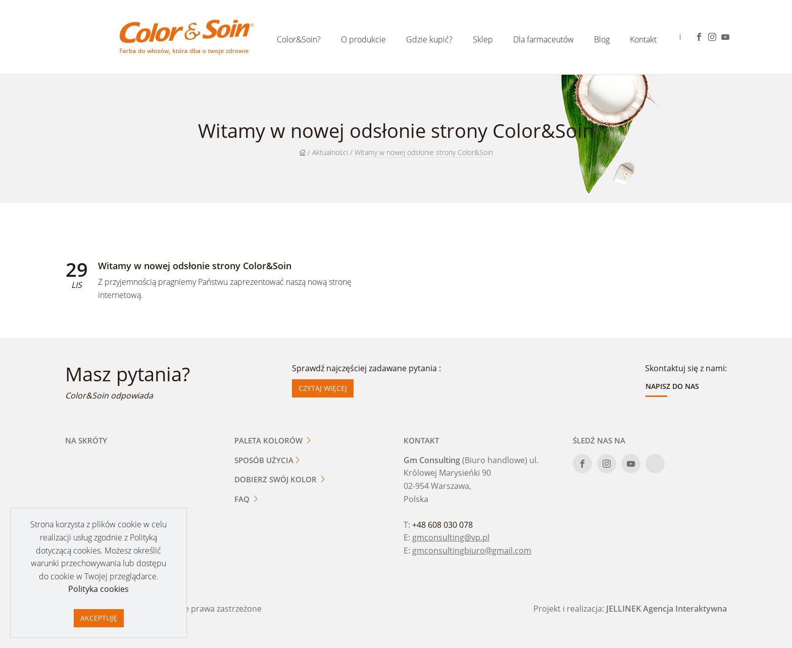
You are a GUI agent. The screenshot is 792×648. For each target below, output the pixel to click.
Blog (602, 39)
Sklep (483, 39)
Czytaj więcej (323, 388)
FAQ (246, 499)
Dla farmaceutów (543, 39)
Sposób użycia (267, 460)
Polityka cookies (98, 588)
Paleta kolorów (273, 440)
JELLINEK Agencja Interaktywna (666, 608)
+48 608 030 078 (442, 524)
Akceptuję (98, 618)
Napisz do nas (672, 386)
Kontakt (643, 39)
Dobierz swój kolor (280, 479)
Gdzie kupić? (429, 39)
